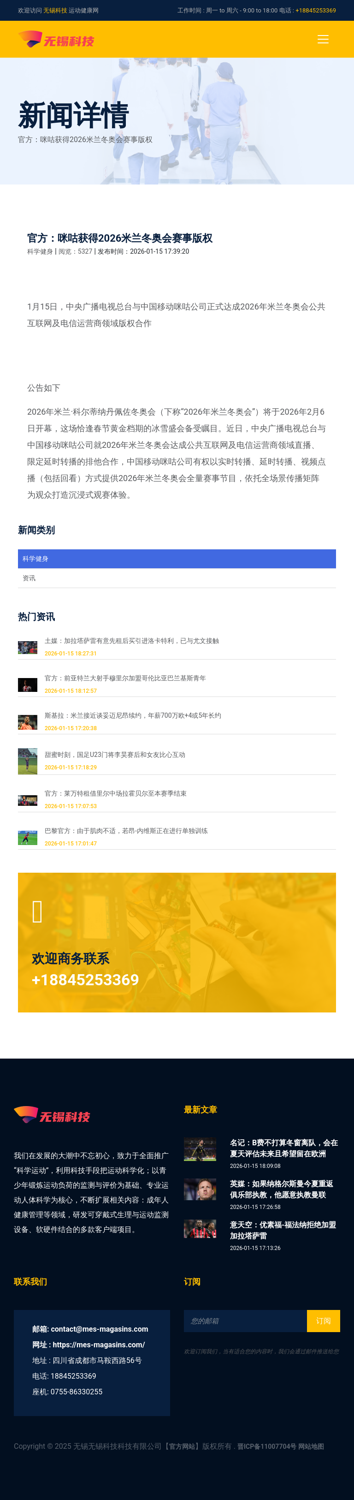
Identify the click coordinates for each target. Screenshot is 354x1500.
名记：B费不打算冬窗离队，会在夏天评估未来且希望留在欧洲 (284, 1148)
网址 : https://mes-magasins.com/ (88, 1344)
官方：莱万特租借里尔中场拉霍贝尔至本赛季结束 (116, 793)
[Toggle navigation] (323, 39)
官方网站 (182, 1446)
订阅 (323, 1320)
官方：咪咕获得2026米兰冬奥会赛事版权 (120, 238)
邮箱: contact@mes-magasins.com (90, 1329)
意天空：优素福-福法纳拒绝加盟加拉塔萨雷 (283, 1230)
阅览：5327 (75, 251)
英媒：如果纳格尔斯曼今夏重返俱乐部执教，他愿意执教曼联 (281, 1189)
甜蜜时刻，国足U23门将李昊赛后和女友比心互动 (115, 754)
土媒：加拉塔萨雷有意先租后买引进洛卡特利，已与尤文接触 (132, 640)
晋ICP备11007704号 (267, 1446)
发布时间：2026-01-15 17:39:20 (143, 251)
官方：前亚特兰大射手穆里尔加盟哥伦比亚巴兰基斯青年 (125, 678)
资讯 (29, 578)
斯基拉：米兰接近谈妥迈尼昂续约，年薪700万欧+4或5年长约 (133, 715)
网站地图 (311, 1446)
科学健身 (40, 251)
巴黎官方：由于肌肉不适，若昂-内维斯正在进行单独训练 (126, 830)
